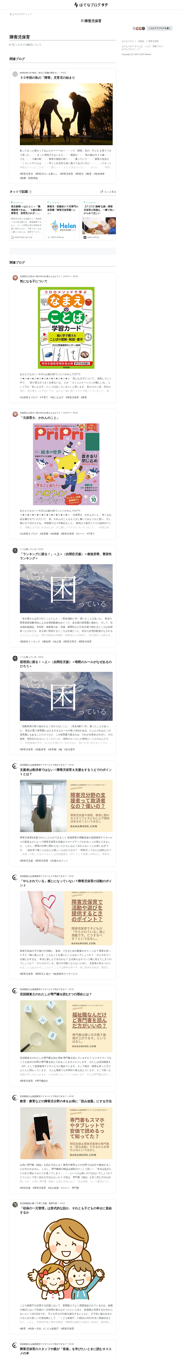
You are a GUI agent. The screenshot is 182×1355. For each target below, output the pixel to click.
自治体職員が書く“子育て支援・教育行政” (39, 1203)
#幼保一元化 (34, 1328)
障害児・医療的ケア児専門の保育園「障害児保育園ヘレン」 (62, 210)
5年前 (71, 1344)
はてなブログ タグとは (132, 46)
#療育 (84, 397)
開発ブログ (158, 46)
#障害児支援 (26, 860)
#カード (80, 533)
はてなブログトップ (131, 49)
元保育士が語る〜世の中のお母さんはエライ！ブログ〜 (45, 276)
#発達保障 (99, 173)
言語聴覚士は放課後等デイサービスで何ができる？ (43, 765)
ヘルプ (148, 46)
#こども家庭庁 (51, 1328)
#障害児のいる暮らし (46, 173)
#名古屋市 (69, 749)
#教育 (89, 173)
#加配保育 (40, 749)
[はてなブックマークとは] (30, 191)
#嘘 (60, 749)
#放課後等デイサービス (65, 973)
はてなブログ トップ (20, 14)
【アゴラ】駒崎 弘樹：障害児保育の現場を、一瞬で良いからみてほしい (99, 210)
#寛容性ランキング (30, 641)
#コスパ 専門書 (70, 1187)
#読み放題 (53, 1187)
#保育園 (44, 533)
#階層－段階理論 (29, 178)
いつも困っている (28, 549)
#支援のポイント (59, 860)
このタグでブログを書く (159, 28)
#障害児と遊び (43, 973)
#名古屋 (57, 641)
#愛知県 (46, 641)
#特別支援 (25, 1187)
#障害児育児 (26, 173)
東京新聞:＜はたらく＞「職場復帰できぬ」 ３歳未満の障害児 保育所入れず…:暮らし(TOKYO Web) (26, 210)
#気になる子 (57, 397)
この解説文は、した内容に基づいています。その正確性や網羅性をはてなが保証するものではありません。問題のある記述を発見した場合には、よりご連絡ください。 (26, 45)
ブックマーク (17, 202)
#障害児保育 (66, 173)
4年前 (63, 73)
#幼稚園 (54, 533)
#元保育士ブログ (29, 397)
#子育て (44, 397)
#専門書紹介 (41, 1080)
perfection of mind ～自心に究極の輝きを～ (39, 73)
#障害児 (79, 173)
